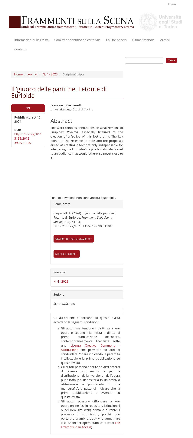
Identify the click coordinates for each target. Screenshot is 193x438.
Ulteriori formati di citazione (73, 238)
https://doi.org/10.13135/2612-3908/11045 (28, 138)
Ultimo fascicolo (143, 40)
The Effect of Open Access (90, 425)
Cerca (171, 60)
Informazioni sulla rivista (31, 40)
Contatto (20, 49)
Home (18, 74)
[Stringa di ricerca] (144, 60)
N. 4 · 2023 (50, 74)
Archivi (165, 40)
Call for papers (116, 40)
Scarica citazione (66, 254)
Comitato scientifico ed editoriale (77, 40)
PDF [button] (28, 108)
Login (172, 4)
